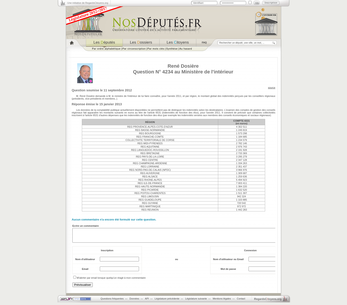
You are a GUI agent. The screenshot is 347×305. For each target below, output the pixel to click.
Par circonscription (134, 48)
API (147, 301)
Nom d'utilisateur (85, 262)
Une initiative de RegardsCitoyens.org (87, 3)
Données (134, 301)
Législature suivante (196, 301)
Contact (241, 301)
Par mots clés (155, 48)
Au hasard (185, 48)
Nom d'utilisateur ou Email (228, 262)
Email (85, 271)
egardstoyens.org (267, 301)
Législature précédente (167, 301)
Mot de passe (228, 271)
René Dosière (183, 66)
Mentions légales (222, 301)
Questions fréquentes (112, 301)
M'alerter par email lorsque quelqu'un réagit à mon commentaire (111, 280)
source (271, 87)
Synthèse (172, 48)
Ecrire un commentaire (85, 225)
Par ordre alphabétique (106, 48)
